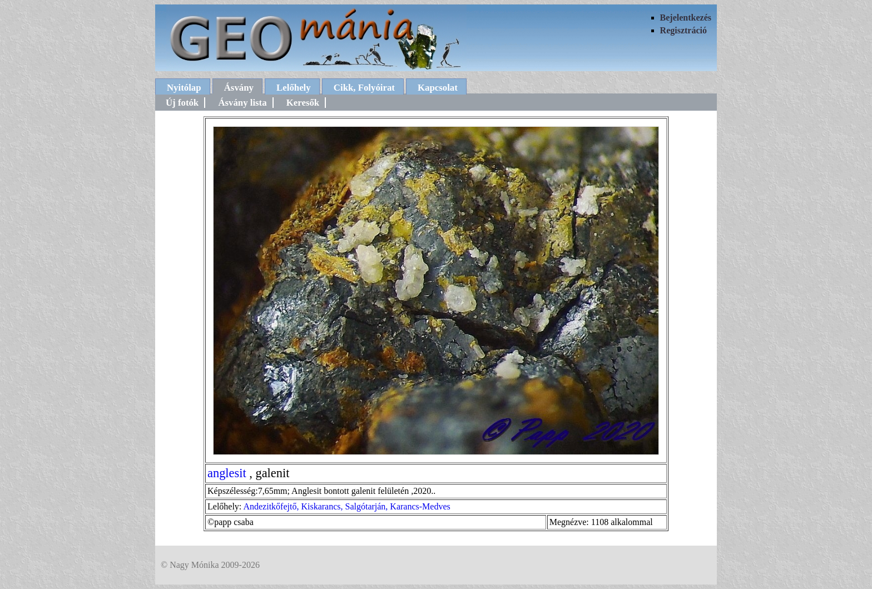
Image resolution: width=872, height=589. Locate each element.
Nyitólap (184, 87)
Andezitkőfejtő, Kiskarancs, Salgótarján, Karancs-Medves (346, 506)
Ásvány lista (242, 102)
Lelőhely (293, 87)
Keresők (302, 102)
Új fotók (182, 102)
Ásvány (239, 87)
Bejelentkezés (685, 17)
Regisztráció (683, 30)
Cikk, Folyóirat (364, 87)
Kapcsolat (438, 87)
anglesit (226, 473)
